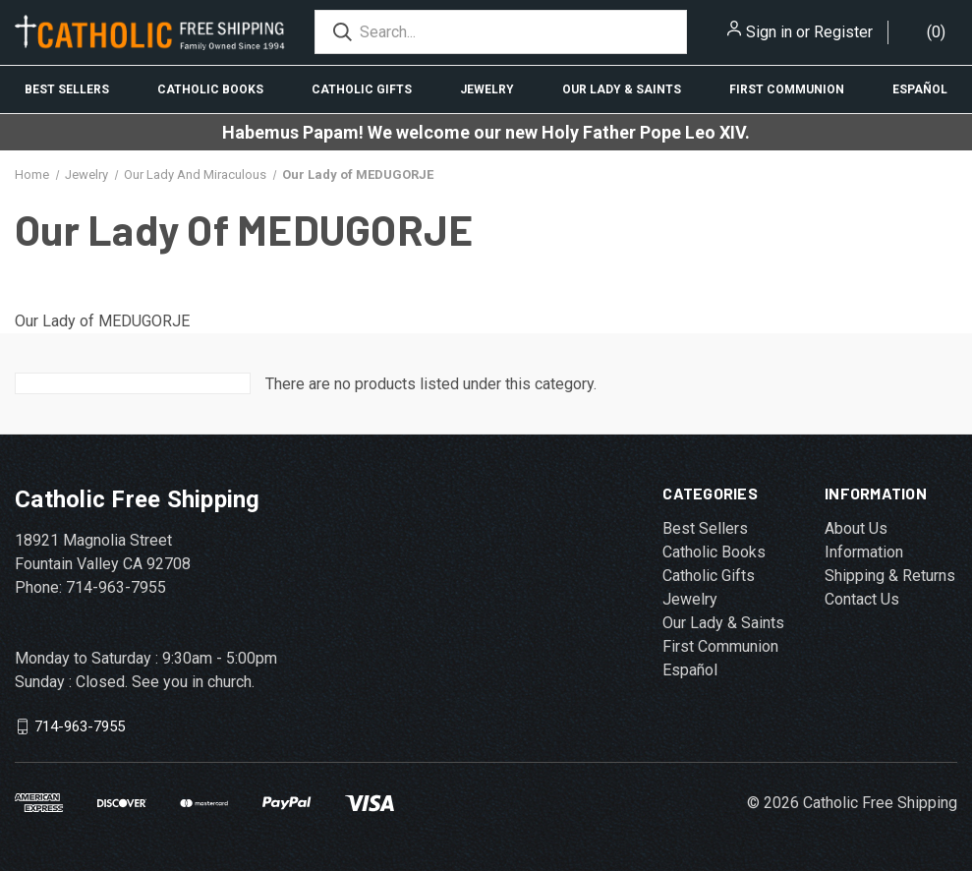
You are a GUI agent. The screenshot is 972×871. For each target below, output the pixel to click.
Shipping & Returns (890, 575)
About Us (856, 528)
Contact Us (862, 599)
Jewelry (487, 89)
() (936, 32)
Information (864, 552)
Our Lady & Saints (621, 89)
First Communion (786, 89)
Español (919, 89)
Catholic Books (210, 89)
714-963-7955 (79, 726)
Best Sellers (67, 89)
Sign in (769, 32)
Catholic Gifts (362, 89)
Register (843, 32)
